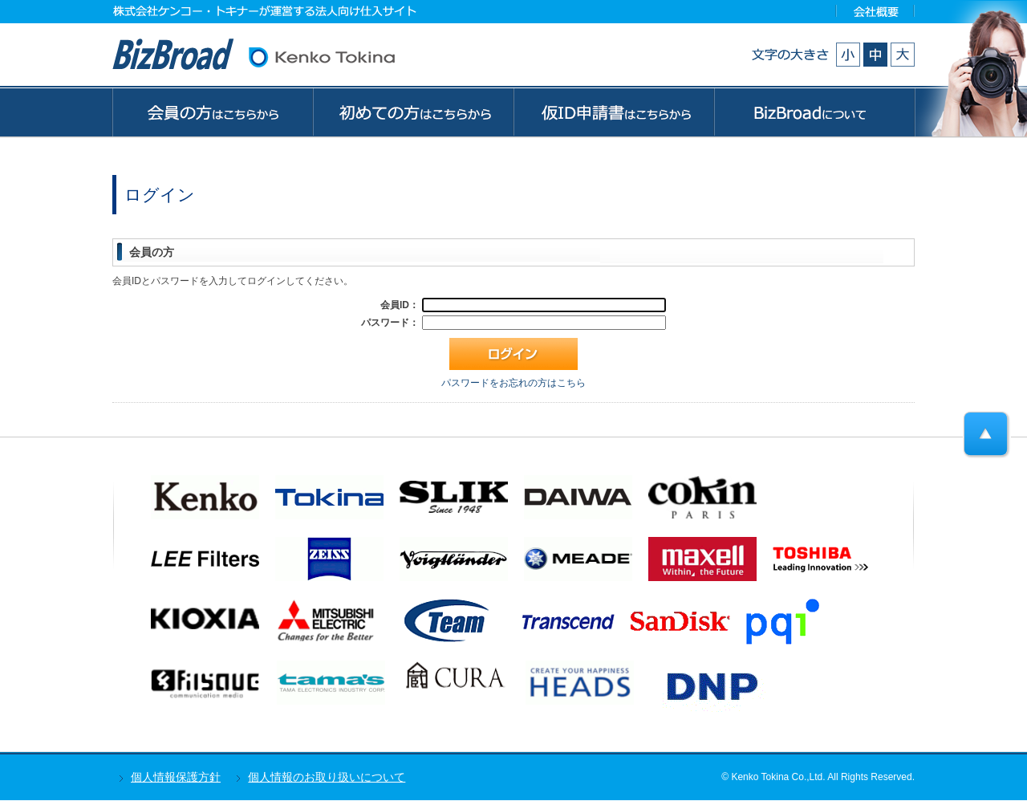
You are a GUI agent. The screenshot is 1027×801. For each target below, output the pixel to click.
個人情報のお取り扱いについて (326, 777)
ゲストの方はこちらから (614, 112)
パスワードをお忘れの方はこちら (513, 382)
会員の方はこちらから (212, 112)
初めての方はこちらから (413, 112)
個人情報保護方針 (176, 777)
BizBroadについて (814, 112)
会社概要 (876, 11)
